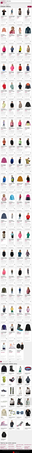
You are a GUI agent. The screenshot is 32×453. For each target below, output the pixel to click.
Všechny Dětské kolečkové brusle (12, 359)
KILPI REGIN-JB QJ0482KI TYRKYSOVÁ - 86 (27, 35)
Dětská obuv (3, 395)
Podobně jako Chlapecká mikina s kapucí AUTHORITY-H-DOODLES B (4, 25)
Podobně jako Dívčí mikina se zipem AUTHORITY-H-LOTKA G (20, 322)
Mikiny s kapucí (27, 395)
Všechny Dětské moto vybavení (19, 359)
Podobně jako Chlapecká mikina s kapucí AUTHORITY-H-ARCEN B (11, 62)
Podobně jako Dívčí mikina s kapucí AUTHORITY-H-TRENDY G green (28, 248)
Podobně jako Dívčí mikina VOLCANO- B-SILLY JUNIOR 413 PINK (4, 44)
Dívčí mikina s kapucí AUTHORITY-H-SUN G (4, 184)
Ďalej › (10, 361)
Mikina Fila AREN (11, 446)
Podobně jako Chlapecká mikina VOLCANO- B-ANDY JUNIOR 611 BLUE (12, 25)
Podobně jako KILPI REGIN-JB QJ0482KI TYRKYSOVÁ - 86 (28, 44)
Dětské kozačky (11, 373)
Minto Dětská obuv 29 (27, 448)
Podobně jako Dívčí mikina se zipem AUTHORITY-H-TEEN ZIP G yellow (12, 322)
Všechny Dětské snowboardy (18, 340)
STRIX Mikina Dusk (19, 448)
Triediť (29, 6)
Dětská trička (19, 373)
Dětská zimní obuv (4, 428)
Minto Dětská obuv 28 (27, 444)
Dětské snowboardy (19, 332)
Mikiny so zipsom (27, 417)
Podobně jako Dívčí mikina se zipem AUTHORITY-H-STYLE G (28, 322)
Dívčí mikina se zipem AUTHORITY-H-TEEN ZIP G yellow (12, 314)
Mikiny (2, 417)
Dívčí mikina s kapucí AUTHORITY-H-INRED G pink (28, 221)
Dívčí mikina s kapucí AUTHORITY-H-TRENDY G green (28, 240)
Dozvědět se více (17, 452)
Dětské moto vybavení (19, 351)
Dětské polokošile (3, 444)
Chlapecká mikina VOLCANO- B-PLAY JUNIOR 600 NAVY (20, 165)
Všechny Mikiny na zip (27, 340)
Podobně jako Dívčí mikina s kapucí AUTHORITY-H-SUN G (4, 192)
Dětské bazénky (27, 373)
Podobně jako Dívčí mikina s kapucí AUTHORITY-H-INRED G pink (28, 230)
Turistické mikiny (12, 428)
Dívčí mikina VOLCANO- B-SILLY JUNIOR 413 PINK (3, 35)
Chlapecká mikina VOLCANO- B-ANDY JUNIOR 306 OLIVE (28, 165)
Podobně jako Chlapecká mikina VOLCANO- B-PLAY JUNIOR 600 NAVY (20, 174)
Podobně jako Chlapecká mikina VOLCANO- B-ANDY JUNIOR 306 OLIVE (28, 174)
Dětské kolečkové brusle (11, 351)
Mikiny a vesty (3, 350)
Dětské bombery (11, 444)
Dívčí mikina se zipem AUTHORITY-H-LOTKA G (20, 314)
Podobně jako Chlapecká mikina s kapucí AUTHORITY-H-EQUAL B (19, 62)
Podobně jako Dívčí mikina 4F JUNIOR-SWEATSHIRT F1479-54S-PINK (20, 248)
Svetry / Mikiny (27, 384)
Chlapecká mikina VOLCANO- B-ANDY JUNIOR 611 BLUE (12, 17)
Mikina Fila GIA (18, 446)
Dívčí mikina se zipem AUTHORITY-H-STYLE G (28, 314)
